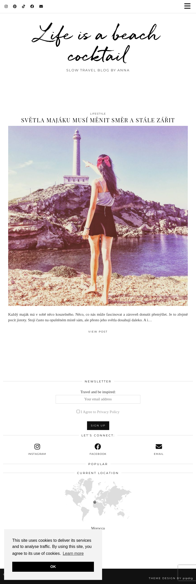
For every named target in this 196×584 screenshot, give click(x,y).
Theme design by (171, 578)
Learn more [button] (73, 553)
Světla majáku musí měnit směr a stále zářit (98, 120)
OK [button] (53, 567)
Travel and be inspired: (98, 397)
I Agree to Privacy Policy (100, 412)
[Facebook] (32, 6)
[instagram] (37, 449)
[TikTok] (23, 6)
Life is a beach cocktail (98, 44)
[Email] (41, 6)
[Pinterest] (15, 6)
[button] (189, 6)
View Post (98, 331)
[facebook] (98, 449)
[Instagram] (6, 6)
